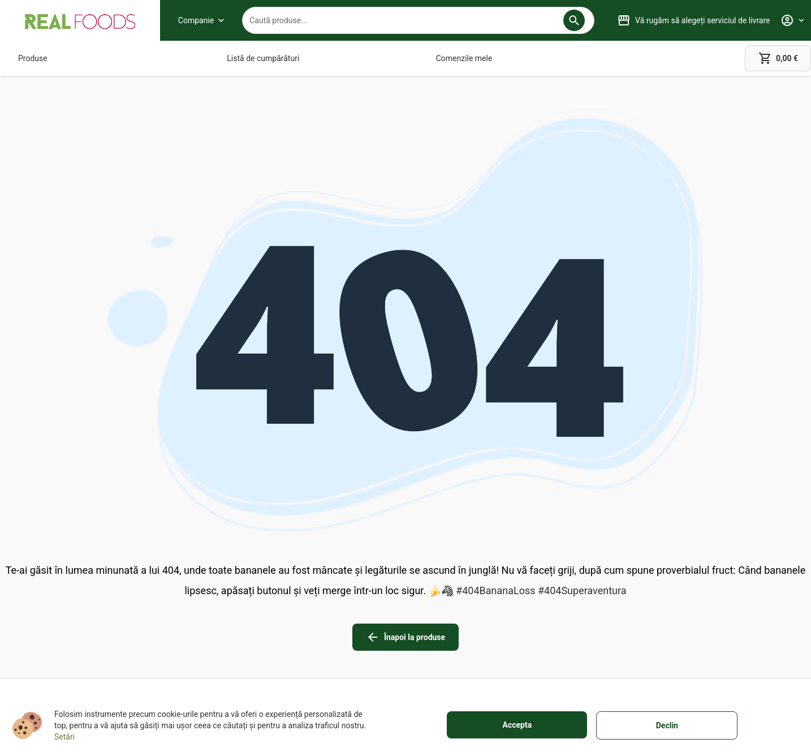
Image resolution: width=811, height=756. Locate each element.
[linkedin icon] (732, 583)
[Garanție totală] (370, 592)
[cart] (778, 58)
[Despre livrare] (370, 608)
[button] (574, 20)
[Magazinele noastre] (232, 608)
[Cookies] (528, 624)
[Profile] (792, 20)
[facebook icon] (668, 583)
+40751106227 (82, 623)
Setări (64, 736)
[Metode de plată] (370, 624)
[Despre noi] (232, 592)
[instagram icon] (700, 583)
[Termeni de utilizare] (528, 592)
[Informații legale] (528, 608)
